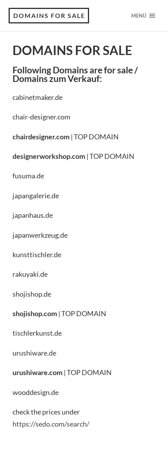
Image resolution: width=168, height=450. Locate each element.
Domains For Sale (49, 15)
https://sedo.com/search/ (51, 424)
